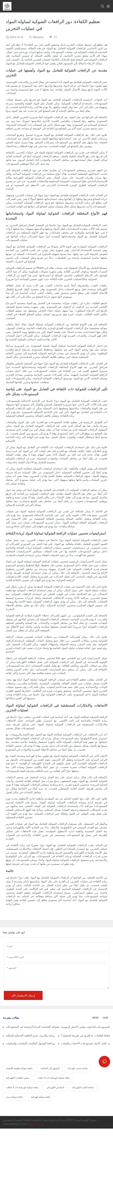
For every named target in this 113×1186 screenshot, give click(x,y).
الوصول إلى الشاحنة (50, 1068)
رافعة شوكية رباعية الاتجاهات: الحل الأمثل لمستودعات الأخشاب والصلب (85, 1043)
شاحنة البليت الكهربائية (83, 1087)
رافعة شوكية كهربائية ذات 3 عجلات (22, 1087)
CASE (105, 1017)
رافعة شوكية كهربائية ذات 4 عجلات (53, 1077)
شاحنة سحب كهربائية (78, 1068)
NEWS (95, 1017)
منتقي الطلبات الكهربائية (17, 1077)
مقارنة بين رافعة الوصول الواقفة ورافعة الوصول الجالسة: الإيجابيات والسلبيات (30, 1043)
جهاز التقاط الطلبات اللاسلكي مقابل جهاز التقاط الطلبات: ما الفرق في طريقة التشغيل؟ (85, 1035)
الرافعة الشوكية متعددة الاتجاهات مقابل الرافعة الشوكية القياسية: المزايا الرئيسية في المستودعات (32, 1026)
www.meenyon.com (15, 1124)
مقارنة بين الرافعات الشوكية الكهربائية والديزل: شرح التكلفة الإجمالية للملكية (30, 1035)
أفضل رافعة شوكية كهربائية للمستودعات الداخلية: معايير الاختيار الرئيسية (85, 1026)
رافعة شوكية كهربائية (41, 1097)
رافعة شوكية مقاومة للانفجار (19, 1068)
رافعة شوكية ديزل (14, 1097)
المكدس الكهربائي (55, 1087)
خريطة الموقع (35, 1124)
